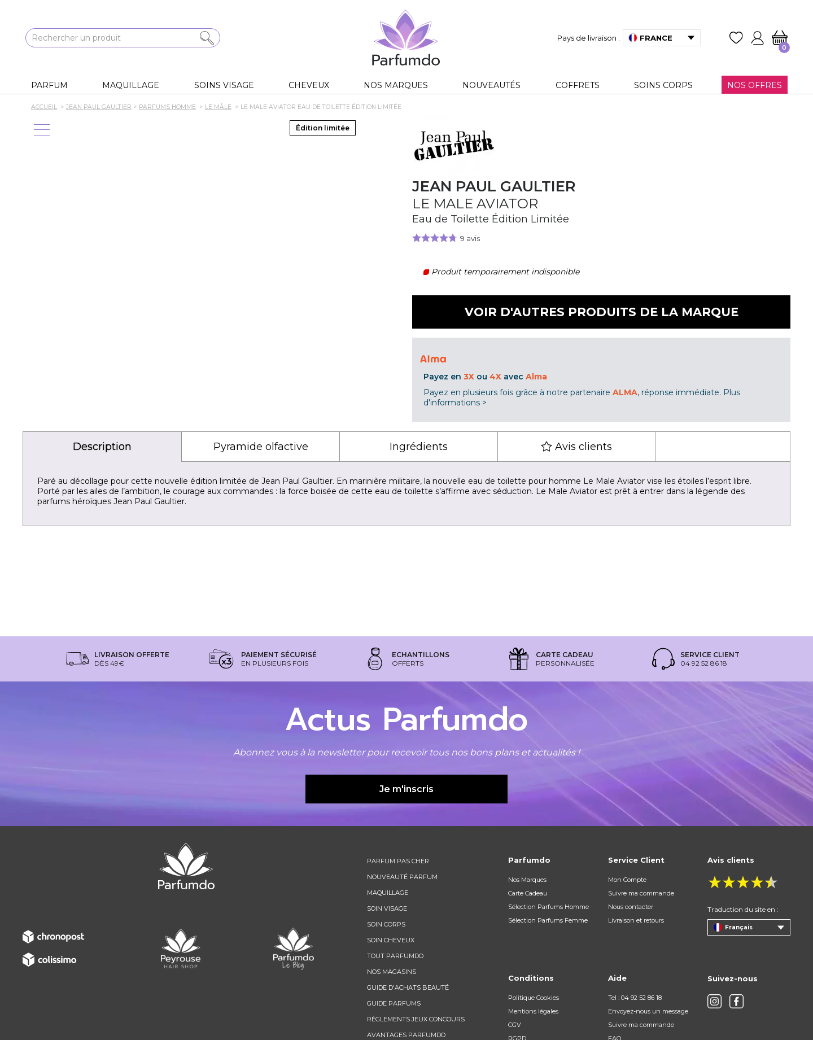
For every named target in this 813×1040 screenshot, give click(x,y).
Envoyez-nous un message (648, 1011)
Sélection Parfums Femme (548, 920)
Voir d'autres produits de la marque (601, 312)
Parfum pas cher (398, 861)
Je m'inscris (406, 789)
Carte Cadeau (527, 893)
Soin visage (387, 908)
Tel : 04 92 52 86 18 (635, 998)
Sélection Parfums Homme (548, 907)
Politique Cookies (533, 998)
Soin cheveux (390, 940)
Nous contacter (630, 907)
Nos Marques (527, 880)
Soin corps (386, 924)
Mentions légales (533, 1011)
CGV (514, 1025)
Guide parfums (394, 1003)
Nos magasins (391, 972)
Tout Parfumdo (395, 956)
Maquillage (387, 893)
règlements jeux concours (416, 1019)
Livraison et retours (636, 920)
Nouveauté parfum (402, 877)
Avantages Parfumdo (406, 1035)
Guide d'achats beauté (408, 987)
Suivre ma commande (641, 893)
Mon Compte (627, 880)
